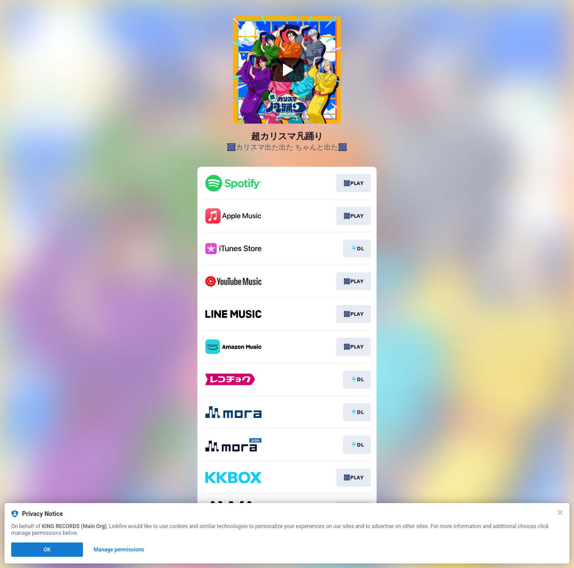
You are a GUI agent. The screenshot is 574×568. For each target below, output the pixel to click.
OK (47, 549)
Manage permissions (119, 549)
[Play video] (287, 69)
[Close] (560, 512)
